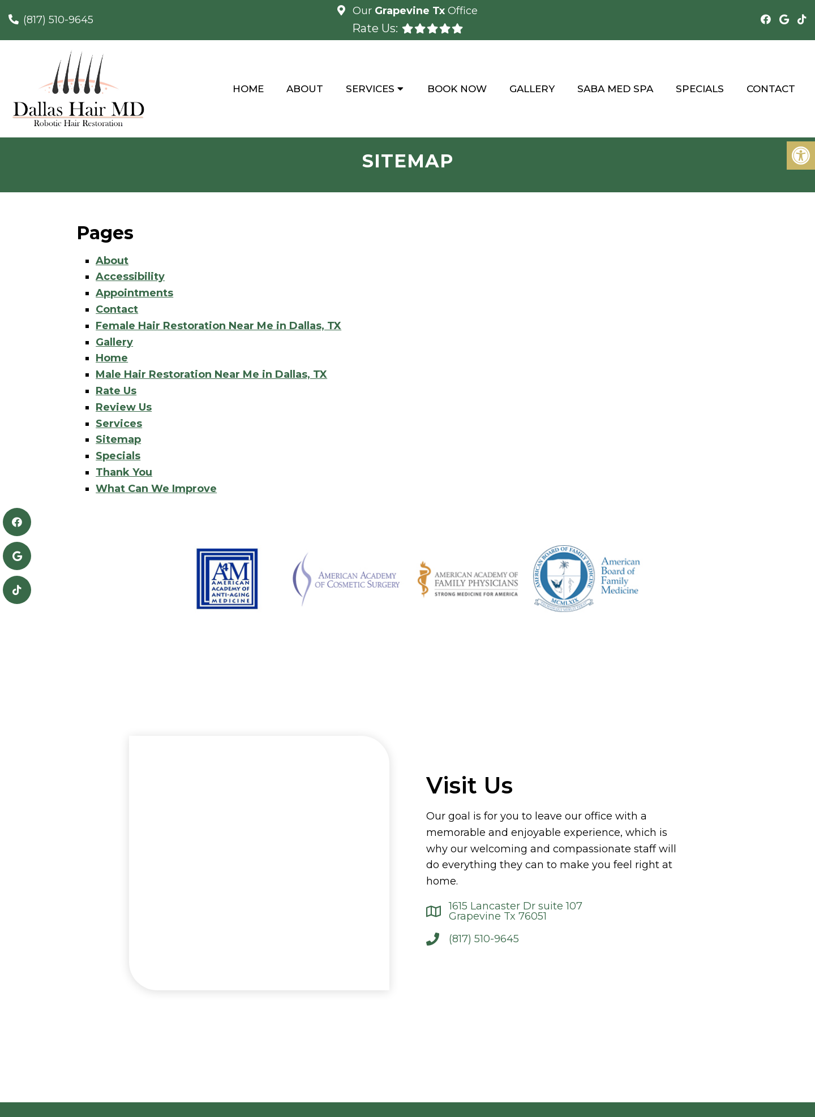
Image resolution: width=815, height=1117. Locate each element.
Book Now (457, 88)
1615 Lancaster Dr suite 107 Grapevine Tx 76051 (515, 911)
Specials (700, 88)
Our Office (414, 11)
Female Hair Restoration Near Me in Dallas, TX (218, 326)
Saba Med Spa (615, 88)
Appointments (134, 293)
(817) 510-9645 (58, 20)
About (304, 88)
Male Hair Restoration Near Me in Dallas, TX (211, 374)
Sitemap (118, 439)
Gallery (532, 88)
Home (248, 88)
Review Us (124, 407)
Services (370, 88)
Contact (771, 88)
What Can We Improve (156, 488)
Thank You (124, 472)
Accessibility (130, 276)
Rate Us (116, 391)
